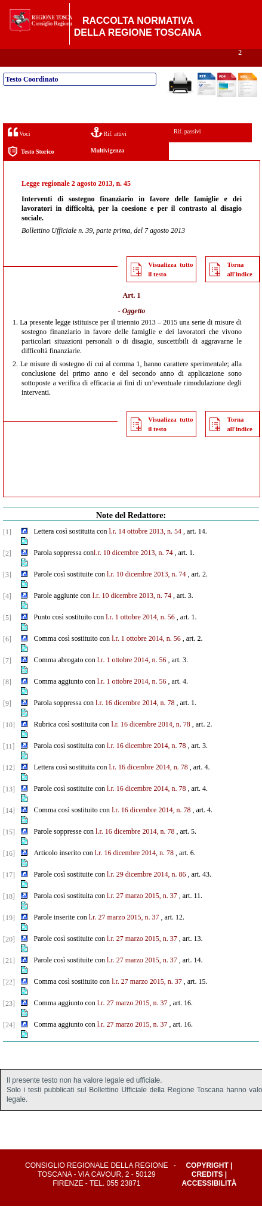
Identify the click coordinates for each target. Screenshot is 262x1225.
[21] (9, 979)
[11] (9, 765)
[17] (9, 894)
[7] (7, 679)
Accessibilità (208, 1202)
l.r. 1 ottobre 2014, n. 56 (140, 636)
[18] (9, 915)
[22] (9, 1001)
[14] (9, 829)
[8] (7, 701)
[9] (7, 722)
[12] (9, 787)
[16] (9, 872)
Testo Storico (31, 170)
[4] (7, 615)
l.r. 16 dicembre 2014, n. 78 (134, 722)
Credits (207, 1193)
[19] (9, 937)
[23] (9, 1022)
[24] (9, 1044)
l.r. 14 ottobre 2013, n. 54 (145, 550)
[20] (9, 958)
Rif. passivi (187, 150)
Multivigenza (107, 169)
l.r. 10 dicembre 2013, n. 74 (133, 572)
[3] (7, 594)
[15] (9, 851)
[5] (7, 636)
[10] (9, 744)
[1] (7, 551)
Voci (19, 151)
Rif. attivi (109, 151)
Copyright (207, 1184)
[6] (7, 658)
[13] (9, 808)
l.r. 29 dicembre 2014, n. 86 (146, 893)
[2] (7, 572)
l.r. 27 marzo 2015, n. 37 (142, 915)
